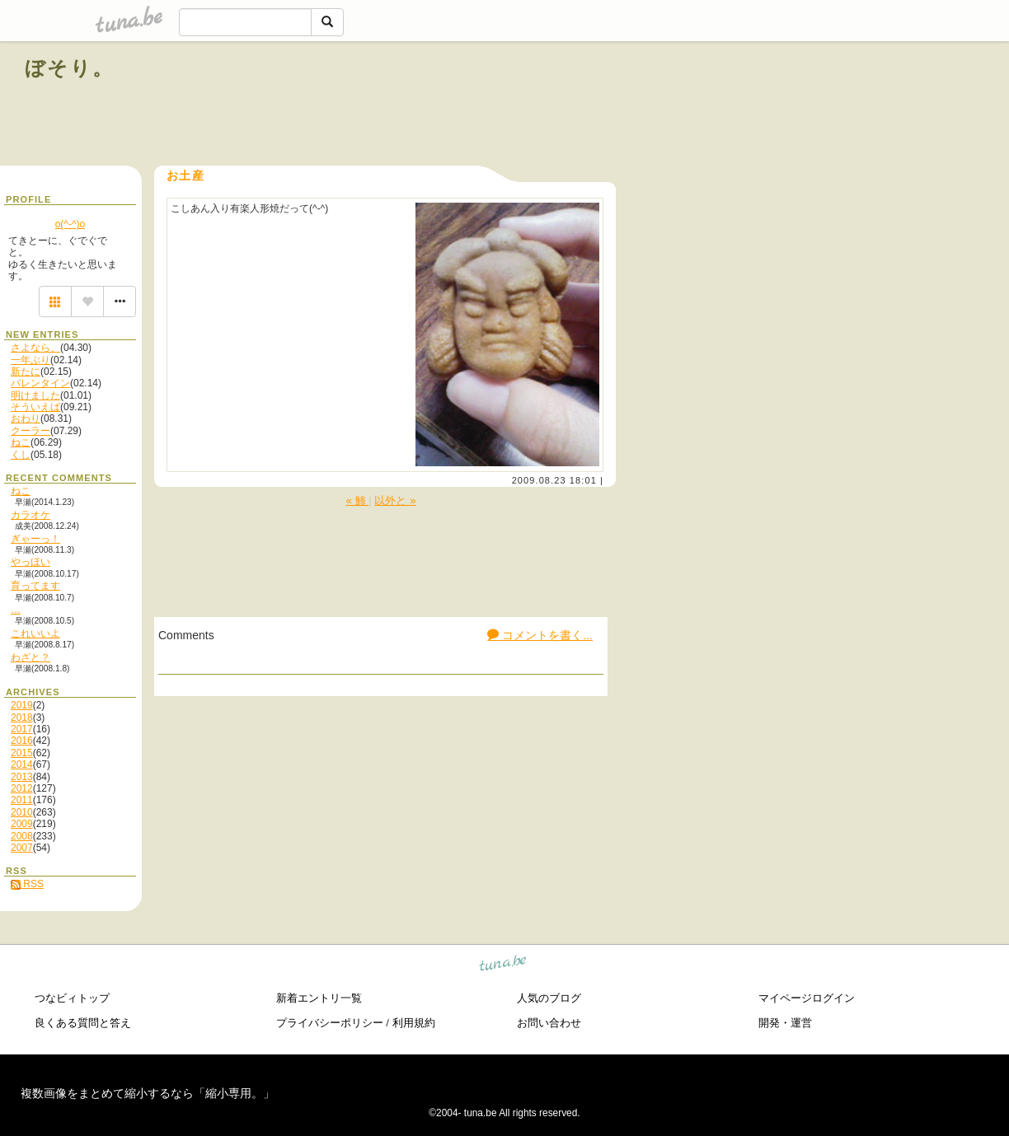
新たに (25, 371)
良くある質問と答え (83, 1023)
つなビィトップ (72, 998)
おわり (25, 418)
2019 (22, 705)
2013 (22, 777)
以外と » (394, 500)
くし (21, 454)
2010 (22, 812)
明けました (35, 395)
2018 (22, 717)
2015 (22, 753)
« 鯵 (356, 500)
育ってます (35, 585)
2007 (22, 847)
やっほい (30, 562)
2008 (22, 836)
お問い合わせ (549, 1023)
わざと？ (30, 657)
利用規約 (413, 1023)
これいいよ (35, 633)
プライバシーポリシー (329, 1023)
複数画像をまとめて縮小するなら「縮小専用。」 (148, 1093)
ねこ (21, 442)
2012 (22, 788)
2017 (22, 729)
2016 (22, 740)
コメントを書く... (540, 635)
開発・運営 (785, 1023)
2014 (22, 764)
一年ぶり (30, 360)
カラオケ (30, 515)
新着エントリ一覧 (319, 998)
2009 (22, 824)
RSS (27, 884)
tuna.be (503, 965)
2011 (22, 800)
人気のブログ (549, 998)
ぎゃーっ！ (35, 539)
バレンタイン (40, 383)
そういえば (35, 407)
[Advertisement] (796, 105)
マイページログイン (806, 998)
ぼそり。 (70, 68)
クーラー (30, 431)
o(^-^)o (70, 224)
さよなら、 (35, 347)
